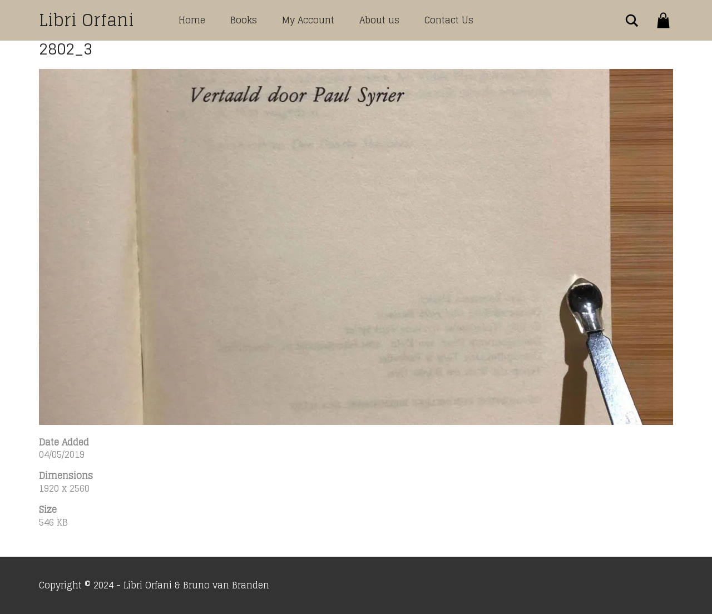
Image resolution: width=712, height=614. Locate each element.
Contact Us (448, 20)
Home (192, 20)
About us (379, 20)
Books (243, 20)
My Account (308, 20)
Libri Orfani (86, 20)
